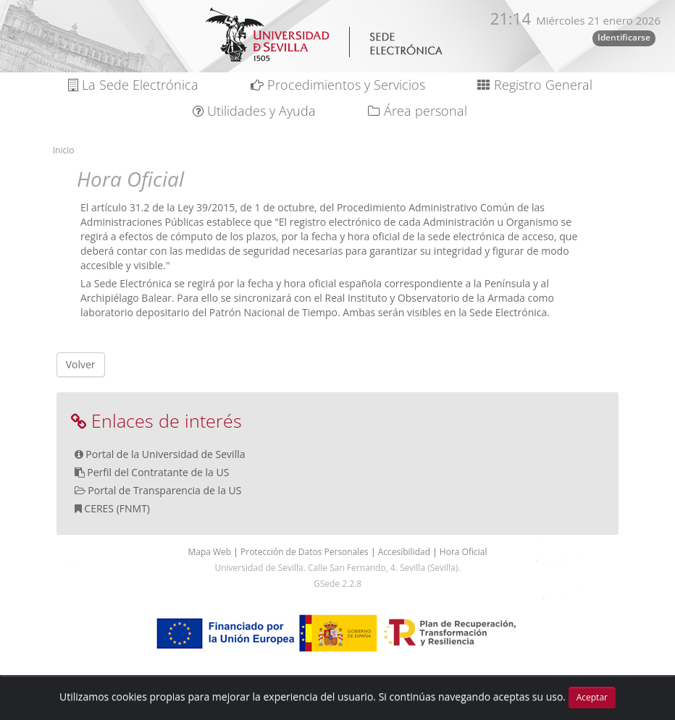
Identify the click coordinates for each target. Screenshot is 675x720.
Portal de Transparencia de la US (164, 490)
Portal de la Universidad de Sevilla (165, 454)
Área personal (417, 110)
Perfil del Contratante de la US (158, 472)
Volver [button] (81, 364)
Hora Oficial (463, 552)
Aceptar (592, 697)
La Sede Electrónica (133, 84)
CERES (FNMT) (117, 508)
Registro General (534, 84)
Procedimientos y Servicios (338, 84)
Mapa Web (210, 552)
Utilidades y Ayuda (254, 110)
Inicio (64, 150)
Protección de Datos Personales (305, 552)
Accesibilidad (405, 552)
